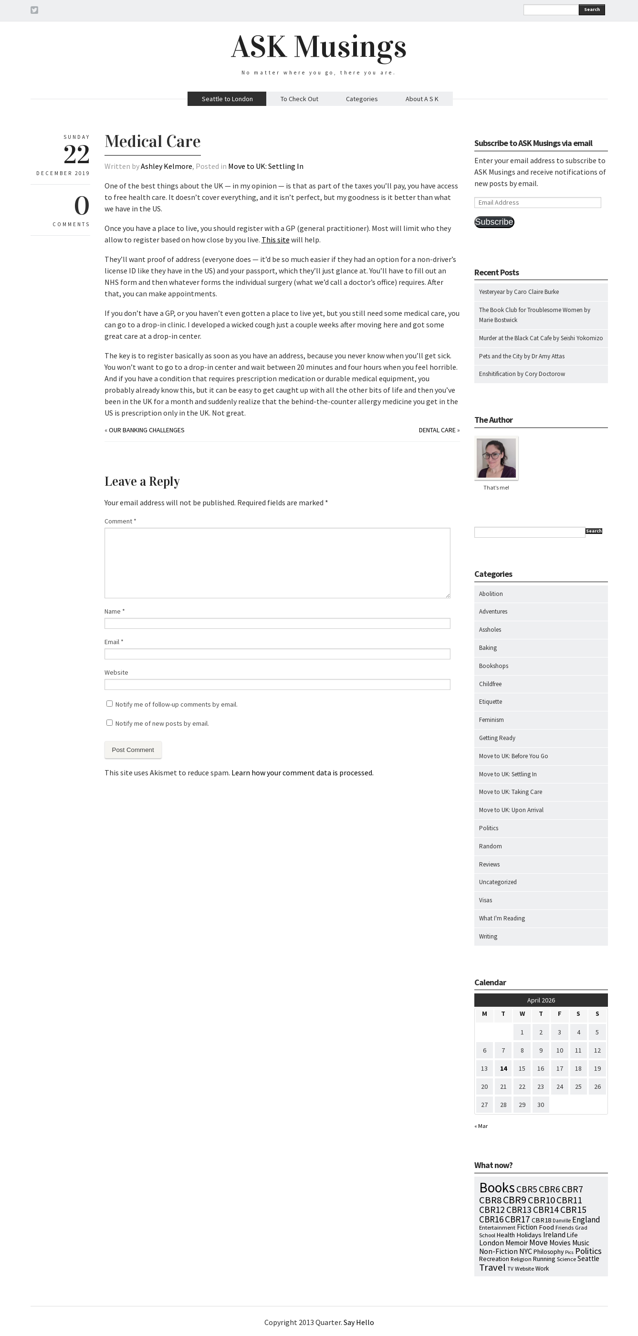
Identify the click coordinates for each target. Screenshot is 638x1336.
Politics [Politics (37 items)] (588, 1250)
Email (114, 641)
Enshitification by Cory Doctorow (522, 374)
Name (115, 611)
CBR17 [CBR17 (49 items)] (517, 1219)
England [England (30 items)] (586, 1219)
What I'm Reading (502, 918)
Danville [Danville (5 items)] (562, 1220)
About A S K (422, 98)
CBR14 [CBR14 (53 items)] (546, 1209)
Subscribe (494, 222)
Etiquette (490, 702)
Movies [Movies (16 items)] (560, 1242)
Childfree (490, 684)
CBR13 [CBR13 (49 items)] (519, 1209)
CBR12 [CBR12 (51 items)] (492, 1209)
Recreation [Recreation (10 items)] (494, 1259)
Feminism (491, 720)
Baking (488, 648)
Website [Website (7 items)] (524, 1268)
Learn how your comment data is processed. (302, 772)
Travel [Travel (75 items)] (492, 1267)
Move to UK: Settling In (265, 166)
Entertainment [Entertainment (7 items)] (497, 1227)
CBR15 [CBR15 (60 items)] (573, 1209)
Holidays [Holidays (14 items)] (529, 1235)
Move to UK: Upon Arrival (511, 810)
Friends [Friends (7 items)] (564, 1227)
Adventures (493, 611)
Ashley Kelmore (166, 166)
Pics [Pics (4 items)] (569, 1252)
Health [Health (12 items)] (506, 1235)
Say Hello (359, 1322)
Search (592, 9)
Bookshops (493, 666)
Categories (362, 98)
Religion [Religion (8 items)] (521, 1259)
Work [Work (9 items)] (542, 1268)
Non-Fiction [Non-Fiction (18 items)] (498, 1251)
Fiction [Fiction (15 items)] (527, 1227)
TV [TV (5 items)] (510, 1268)
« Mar (481, 1125)
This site (275, 239)
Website (116, 672)
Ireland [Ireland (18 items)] (554, 1234)
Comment (120, 521)
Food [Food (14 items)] (546, 1227)
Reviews (489, 864)
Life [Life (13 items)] (572, 1235)
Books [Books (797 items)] (497, 1187)
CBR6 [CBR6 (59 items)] (549, 1189)
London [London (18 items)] (491, 1242)
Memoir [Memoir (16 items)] (516, 1242)
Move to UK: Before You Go (513, 756)
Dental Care (437, 430)
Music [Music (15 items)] (580, 1242)
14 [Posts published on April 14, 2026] (503, 1068)
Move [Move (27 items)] (538, 1242)
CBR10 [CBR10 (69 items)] (541, 1200)
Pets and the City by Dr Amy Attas (522, 356)
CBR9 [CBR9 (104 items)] (514, 1199)
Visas (485, 900)
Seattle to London (227, 98)
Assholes (490, 630)
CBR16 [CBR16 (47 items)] (491, 1219)
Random (490, 846)
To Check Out (299, 98)
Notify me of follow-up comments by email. (176, 704)
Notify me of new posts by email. (162, 723)
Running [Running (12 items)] (544, 1258)
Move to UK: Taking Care (510, 792)
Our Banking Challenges (147, 430)
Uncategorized (498, 882)
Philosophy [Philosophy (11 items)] (548, 1251)
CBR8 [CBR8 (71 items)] (490, 1200)
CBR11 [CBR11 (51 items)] (569, 1200)
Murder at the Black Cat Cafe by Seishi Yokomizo (541, 338)
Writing (488, 936)
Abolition (491, 594)
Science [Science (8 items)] (566, 1259)
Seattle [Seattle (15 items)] (588, 1258)
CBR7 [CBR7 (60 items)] (572, 1189)
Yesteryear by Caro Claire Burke (519, 292)
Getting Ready (497, 738)
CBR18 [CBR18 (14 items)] (541, 1220)
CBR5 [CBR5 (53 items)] (526, 1189)
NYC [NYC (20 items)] (525, 1251)
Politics (488, 828)
